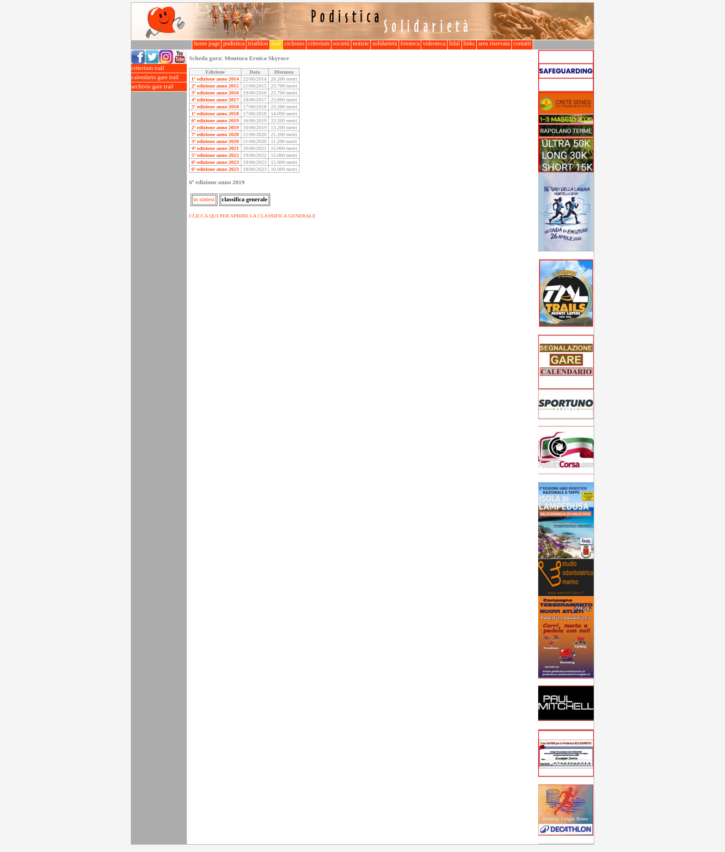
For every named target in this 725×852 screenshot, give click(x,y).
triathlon (258, 43)
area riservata (494, 43)
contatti (522, 43)
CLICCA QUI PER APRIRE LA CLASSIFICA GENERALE (252, 215)
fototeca (410, 43)
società (341, 43)
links (469, 43)
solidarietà (385, 43)
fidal (454, 43)
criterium (319, 43)
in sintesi (204, 199)
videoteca (434, 43)
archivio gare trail (159, 86)
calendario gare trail (159, 77)
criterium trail (159, 68)
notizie (360, 43)
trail (276, 43)
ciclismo (294, 43)
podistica (233, 43)
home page (206, 43)
